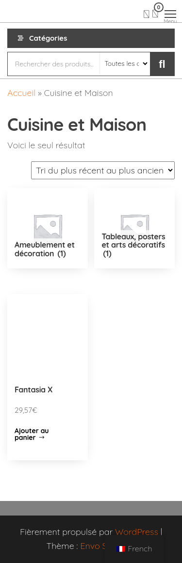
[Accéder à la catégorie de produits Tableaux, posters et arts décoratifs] (134, 228)
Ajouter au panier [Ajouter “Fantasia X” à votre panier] (32, 434)
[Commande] (103, 170)
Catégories (48, 38)
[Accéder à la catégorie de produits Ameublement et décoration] (47, 228)
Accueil (21, 92)
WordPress (136, 531)
